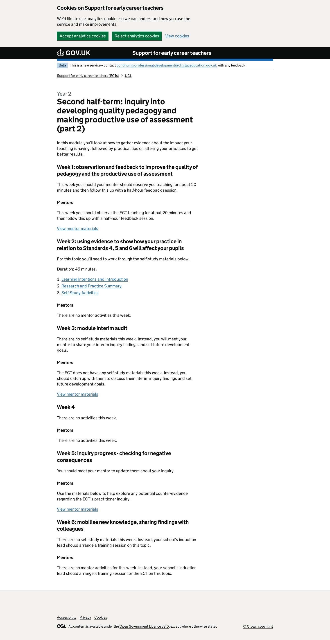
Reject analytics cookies (137, 36)
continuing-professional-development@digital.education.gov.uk (167, 65)
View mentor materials (77, 228)
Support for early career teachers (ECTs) (88, 75)
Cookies (100, 617)
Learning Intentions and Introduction (94, 279)
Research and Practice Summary (91, 286)
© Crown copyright (258, 626)
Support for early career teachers (171, 53)
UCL (128, 75)
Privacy (85, 617)
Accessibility (66, 617)
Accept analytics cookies (83, 36)
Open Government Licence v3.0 (144, 626)
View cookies (177, 36)
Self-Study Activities (80, 292)
